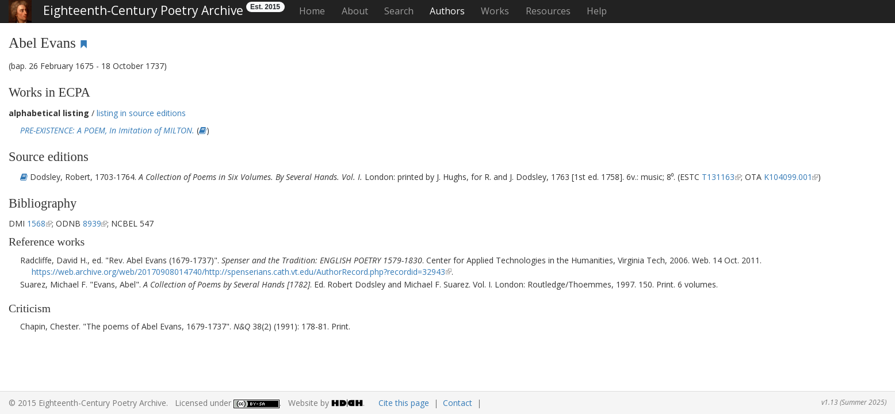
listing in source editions (141, 113)
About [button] (355, 11)
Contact (457, 402)
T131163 (718, 176)
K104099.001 (788, 176)
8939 (92, 223)
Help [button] (597, 11)
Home (312, 11)
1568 (36, 223)
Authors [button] (447, 11)
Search (399, 11)
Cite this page (403, 402)
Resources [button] (548, 11)
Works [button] (495, 11)
